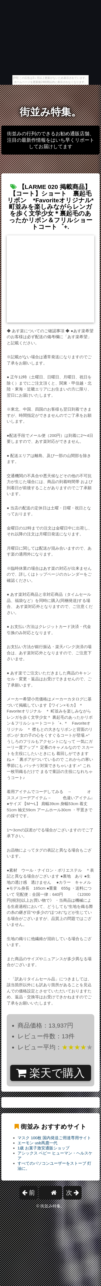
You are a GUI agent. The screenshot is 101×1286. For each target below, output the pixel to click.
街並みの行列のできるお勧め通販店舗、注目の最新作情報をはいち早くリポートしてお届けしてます (50, 140)
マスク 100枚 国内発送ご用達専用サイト (54, 1137)
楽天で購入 (50, 1073)
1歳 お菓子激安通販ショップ (43, 1148)
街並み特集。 (50, 112)
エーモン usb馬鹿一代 (37, 1143)
